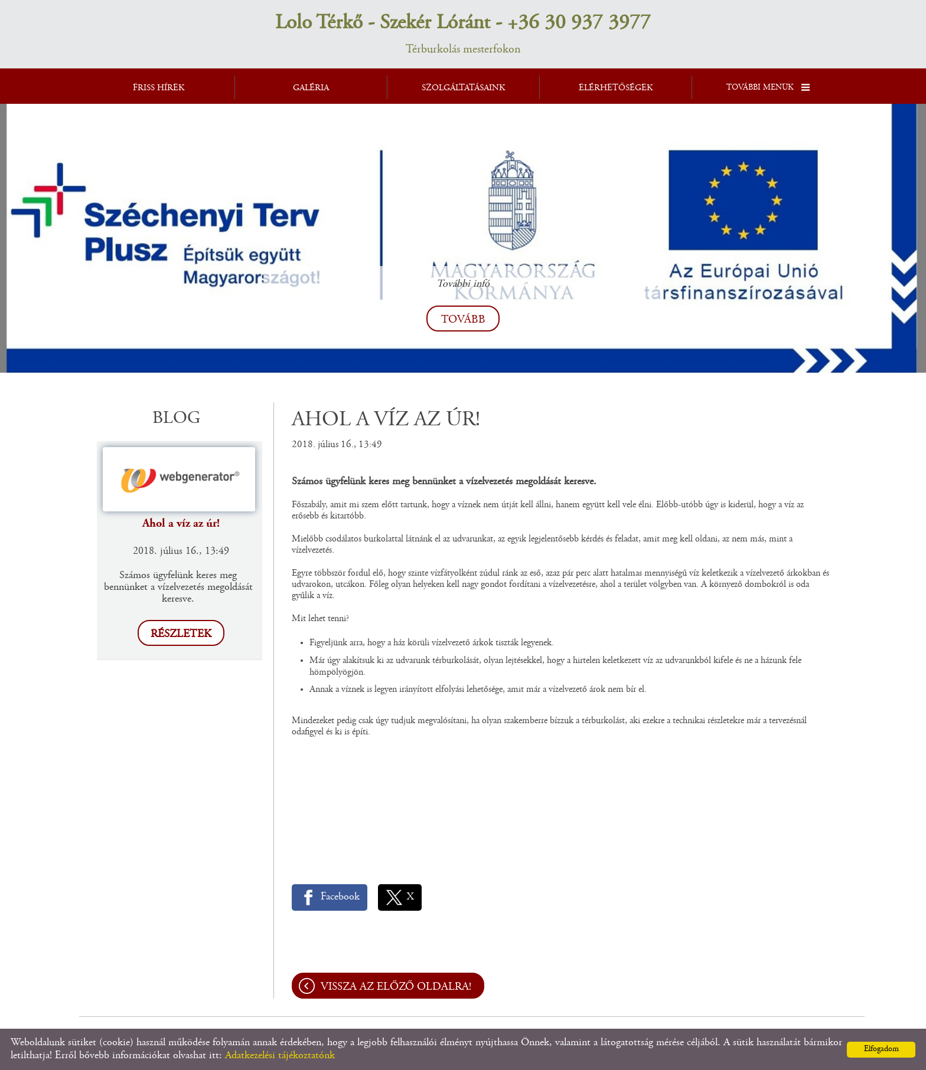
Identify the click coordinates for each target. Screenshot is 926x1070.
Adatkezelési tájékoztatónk (280, 1056)
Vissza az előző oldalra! (396, 987)
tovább (463, 320)
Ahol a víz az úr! (181, 524)
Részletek (181, 634)
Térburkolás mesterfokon (463, 33)
